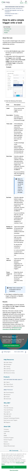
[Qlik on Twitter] (21, 450)
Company (6, 429)
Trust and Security (8, 407)
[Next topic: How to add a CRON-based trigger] (20, 352)
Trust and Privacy (8, 409)
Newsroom (6, 444)
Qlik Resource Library (9, 372)
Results (6, 32)
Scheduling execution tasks (11, 13)
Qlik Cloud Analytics (9, 392)
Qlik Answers (7, 394)
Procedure (6, 30)
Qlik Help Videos (8, 362)
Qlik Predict (7, 396)
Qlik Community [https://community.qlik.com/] (13, 450)
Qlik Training (7, 366)
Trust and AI (7, 412)
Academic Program (9, 437)
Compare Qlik (7, 416)
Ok (14, 467)
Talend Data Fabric (8, 386)
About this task (7, 28)
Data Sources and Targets (10, 420)
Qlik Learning (7, 368)
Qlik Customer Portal (9, 370)
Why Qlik (6, 405)
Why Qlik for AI (7, 414)
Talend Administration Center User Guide (14, 6)
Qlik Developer (7, 364)
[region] (14, 462)
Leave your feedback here (11, 345)
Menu (26, 2)
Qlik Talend (6, 382)
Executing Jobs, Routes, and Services (13, 8)
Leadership (7, 431)
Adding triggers (8, 15)
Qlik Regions (7, 422)
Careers (6, 441)
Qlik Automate (7, 398)
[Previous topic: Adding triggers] (7, 352)
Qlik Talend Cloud (8, 384)
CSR (5, 433)
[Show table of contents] (3, 6)
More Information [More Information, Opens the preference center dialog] (14, 470)
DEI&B (5, 435)
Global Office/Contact (9, 446)
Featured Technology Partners (11, 418)
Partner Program (8, 439)
